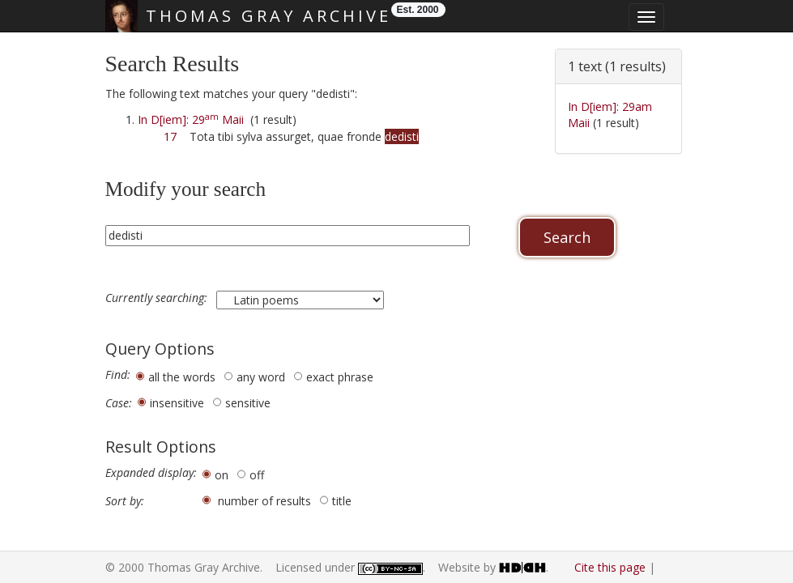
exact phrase (339, 377)
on (221, 475)
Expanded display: (151, 473)
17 (170, 136)
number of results (264, 501)
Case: (118, 403)
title (342, 501)
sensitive (248, 403)
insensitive (177, 403)
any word (261, 377)
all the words (181, 377)
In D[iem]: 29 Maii (191, 119)
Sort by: (124, 501)
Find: (117, 375)
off (256, 475)
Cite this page (610, 567)
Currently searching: (158, 298)
